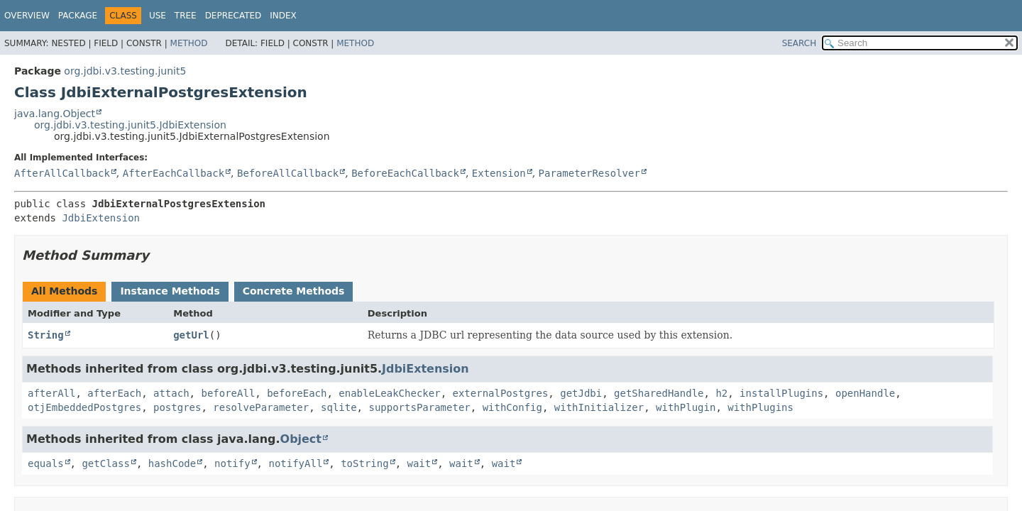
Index (283, 16)
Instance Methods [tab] (169, 291)
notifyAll (295, 463)
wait (419, 463)
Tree (186, 16)
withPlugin (685, 407)
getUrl (191, 335)
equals (46, 463)
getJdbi (581, 393)
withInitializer (599, 407)
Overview (27, 16)
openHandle (865, 393)
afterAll (51, 393)
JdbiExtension (101, 218)
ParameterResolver (589, 173)
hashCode (172, 463)
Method (189, 43)
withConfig (512, 407)
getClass (105, 463)
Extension (499, 173)
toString (364, 463)
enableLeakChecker (389, 393)
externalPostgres (500, 393)
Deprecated (233, 16)
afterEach (114, 393)
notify (232, 463)
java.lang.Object (54, 113)
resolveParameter (261, 407)
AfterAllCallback (62, 173)
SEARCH (799, 43)
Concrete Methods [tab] (294, 291)
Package (77, 16)
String (46, 335)
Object (301, 439)
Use (157, 16)
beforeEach (296, 393)
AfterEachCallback (173, 173)
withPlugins (760, 407)
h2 (721, 393)
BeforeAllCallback (288, 173)
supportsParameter (419, 407)
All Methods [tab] (64, 291)
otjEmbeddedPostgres (84, 407)
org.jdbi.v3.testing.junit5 (125, 71)
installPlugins (781, 393)
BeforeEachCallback (405, 173)
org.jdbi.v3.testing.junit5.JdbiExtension (130, 125)
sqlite (339, 407)
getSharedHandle (658, 393)
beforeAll (228, 393)
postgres (177, 407)
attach (171, 393)
